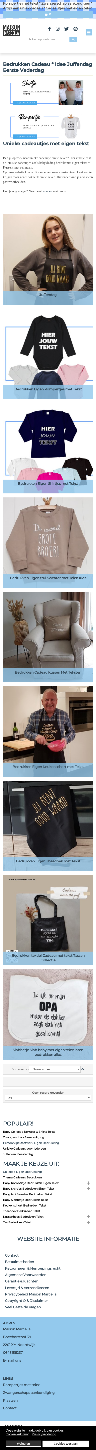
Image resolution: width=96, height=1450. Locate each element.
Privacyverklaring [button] (44, 1434)
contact (48, 191)
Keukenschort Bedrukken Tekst (24, 1205)
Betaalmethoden (19, 1262)
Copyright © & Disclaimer (26, 1301)
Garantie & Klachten (21, 1281)
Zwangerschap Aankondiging (23, 1137)
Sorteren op (20, 1069)
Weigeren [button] (23, 1443)
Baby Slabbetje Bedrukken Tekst (25, 1200)
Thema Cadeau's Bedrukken (22, 1177)
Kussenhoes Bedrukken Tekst (23, 1217)
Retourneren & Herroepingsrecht (32, 1268)
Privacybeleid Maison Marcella (30, 1294)
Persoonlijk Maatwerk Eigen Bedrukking (31, 1143)
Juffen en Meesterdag (18, 1154)
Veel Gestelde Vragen (23, 1307)
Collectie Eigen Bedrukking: (22, 1172)
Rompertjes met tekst (21, 1385)
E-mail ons (12, 1360)
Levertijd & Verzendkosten (27, 1288)
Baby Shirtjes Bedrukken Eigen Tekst (28, 1188)
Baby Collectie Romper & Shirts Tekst (29, 1132)
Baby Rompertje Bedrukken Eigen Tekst (31, 1183)
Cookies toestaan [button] (66, 1443)
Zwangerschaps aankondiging (29, 1393)
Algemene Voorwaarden (25, 1275)
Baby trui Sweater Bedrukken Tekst (27, 1194)
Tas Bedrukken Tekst (17, 1222)
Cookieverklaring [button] (18, 1434)
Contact (12, 1255)
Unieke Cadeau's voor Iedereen (24, 1148)
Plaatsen (10, 1400)
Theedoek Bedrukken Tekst (21, 1211)
